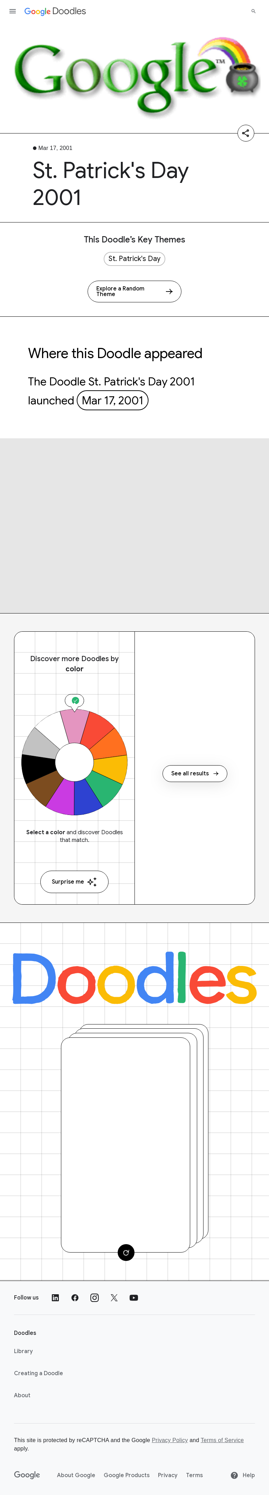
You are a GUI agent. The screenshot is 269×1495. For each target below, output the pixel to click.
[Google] (27, 1475)
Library (23, 1351)
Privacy (168, 1475)
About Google (76, 1475)
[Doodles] (134, 978)
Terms (194, 1475)
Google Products (127, 1475)
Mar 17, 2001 (113, 400)
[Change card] (126, 1252)
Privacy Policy (170, 1440)
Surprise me (74, 882)
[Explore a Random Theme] (134, 291)
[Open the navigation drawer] (12, 11)
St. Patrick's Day (134, 258)
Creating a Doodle (38, 1373)
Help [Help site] (242, 1475)
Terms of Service (222, 1440)
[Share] (245, 133)
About (22, 1395)
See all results (195, 773)
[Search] (254, 11)
